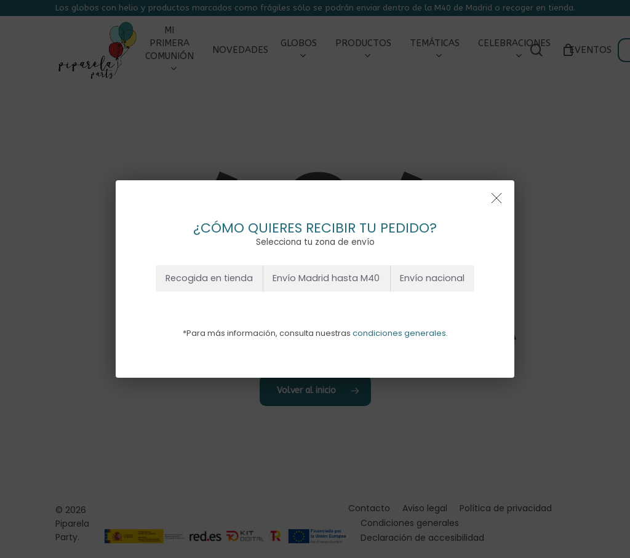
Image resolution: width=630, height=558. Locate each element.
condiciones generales (399, 333)
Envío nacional (432, 278)
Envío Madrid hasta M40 (326, 278)
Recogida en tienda (209, 278)
